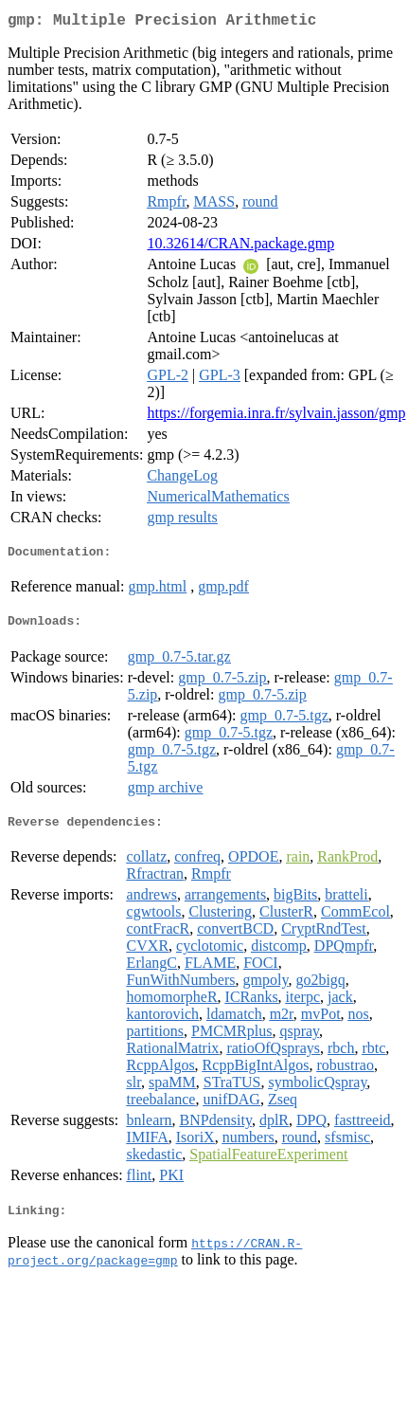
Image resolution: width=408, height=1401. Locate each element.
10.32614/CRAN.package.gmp (240, 247)
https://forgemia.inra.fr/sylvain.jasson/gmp (276, 417)
